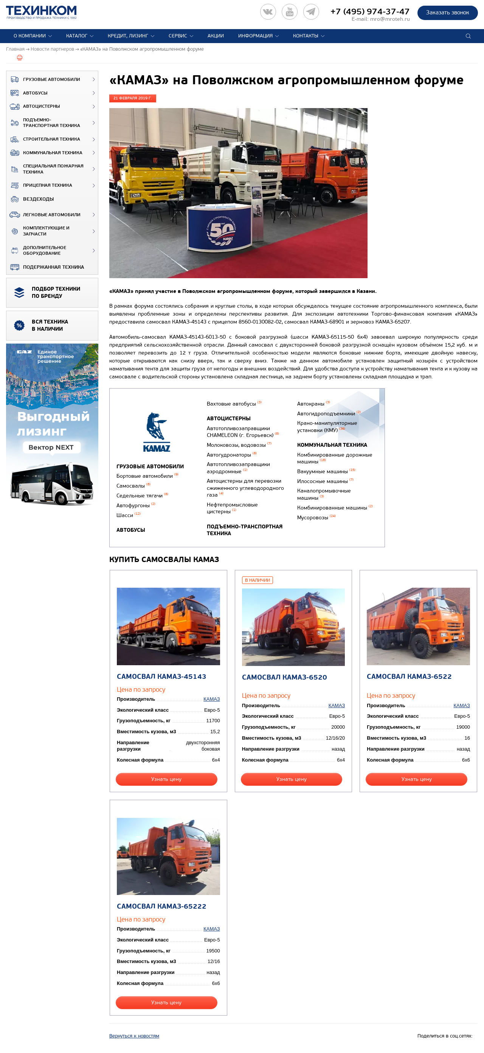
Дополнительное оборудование (36, 251)
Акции (216, 36)
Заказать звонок (447, 12)
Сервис (178, 36)
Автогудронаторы (232, 455)
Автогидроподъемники (329, 413)
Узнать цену (166, 779)
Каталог (76, 36)
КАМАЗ (211, 699)
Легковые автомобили (43, 215)
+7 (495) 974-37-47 (370, 11)
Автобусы (26, 93)
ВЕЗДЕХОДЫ (30, 199)
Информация (255, 36)
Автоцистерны (33, 107)
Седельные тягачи (142, 495)
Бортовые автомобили (147, 476)
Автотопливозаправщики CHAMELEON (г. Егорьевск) (243, 432)
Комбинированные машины (335, 508)
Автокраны (313, 404)
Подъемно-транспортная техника (43, 123)
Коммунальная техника (44, 153)
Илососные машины (325, 481)
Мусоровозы (316, 517)
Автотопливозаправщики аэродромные (238, 468)
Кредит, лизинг (128, 36)
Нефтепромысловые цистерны (232, 508)
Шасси (128, 515)
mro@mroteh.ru (390, 19)
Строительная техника (43, 139)
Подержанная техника (45, 267)
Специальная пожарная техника (45, 169)
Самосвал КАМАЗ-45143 (161, 676)
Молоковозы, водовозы (239, 445)
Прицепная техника (39, 186)
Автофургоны (135, 505)
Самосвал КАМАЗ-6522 (409, 676)
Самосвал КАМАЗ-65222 (161, 906)
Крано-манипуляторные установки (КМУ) (327, 427)
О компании (30, 36)
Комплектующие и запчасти (38, 231)
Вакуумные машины (326, 471)
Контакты (305, 36)
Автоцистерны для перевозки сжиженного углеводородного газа (245, 488)
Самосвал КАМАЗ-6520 (284, 677)
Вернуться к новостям (134, 1036)
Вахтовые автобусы (234, 404)
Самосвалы (133, 486)
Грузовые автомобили (43, 79)
